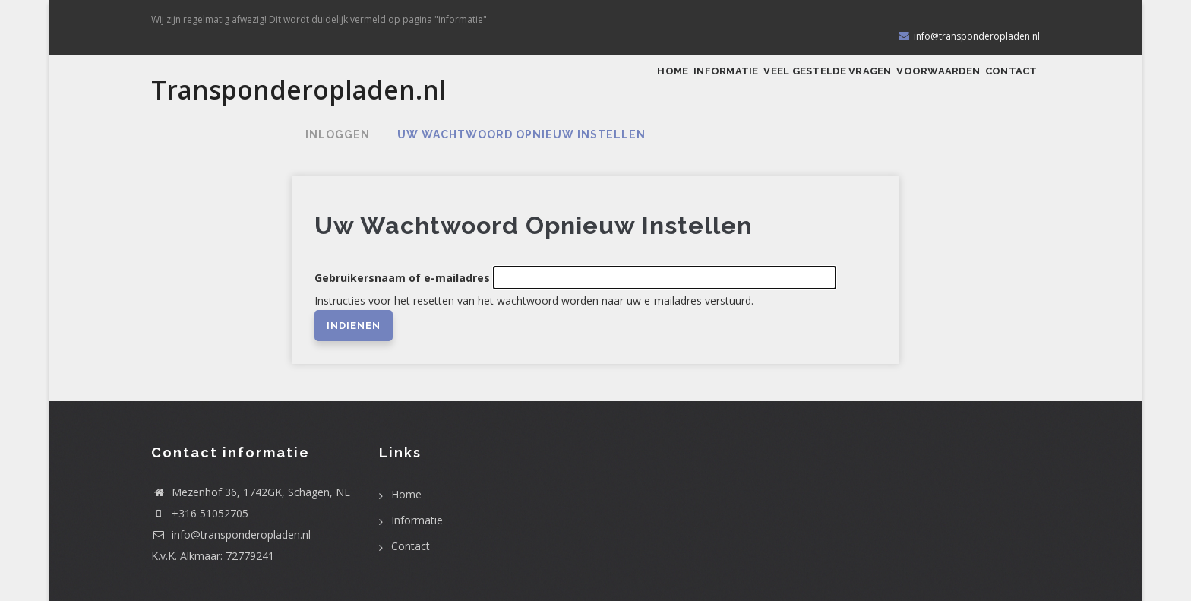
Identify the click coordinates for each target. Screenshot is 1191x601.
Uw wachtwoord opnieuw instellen (528, 136)
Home (585, 88)
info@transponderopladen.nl (977, 36)
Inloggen (337, 134)
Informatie (656, 88)
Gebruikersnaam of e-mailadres (402, 277)
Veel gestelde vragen (778, 88)
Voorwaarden (911, 88)
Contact (1003, 88)
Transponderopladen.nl (299, 89)
